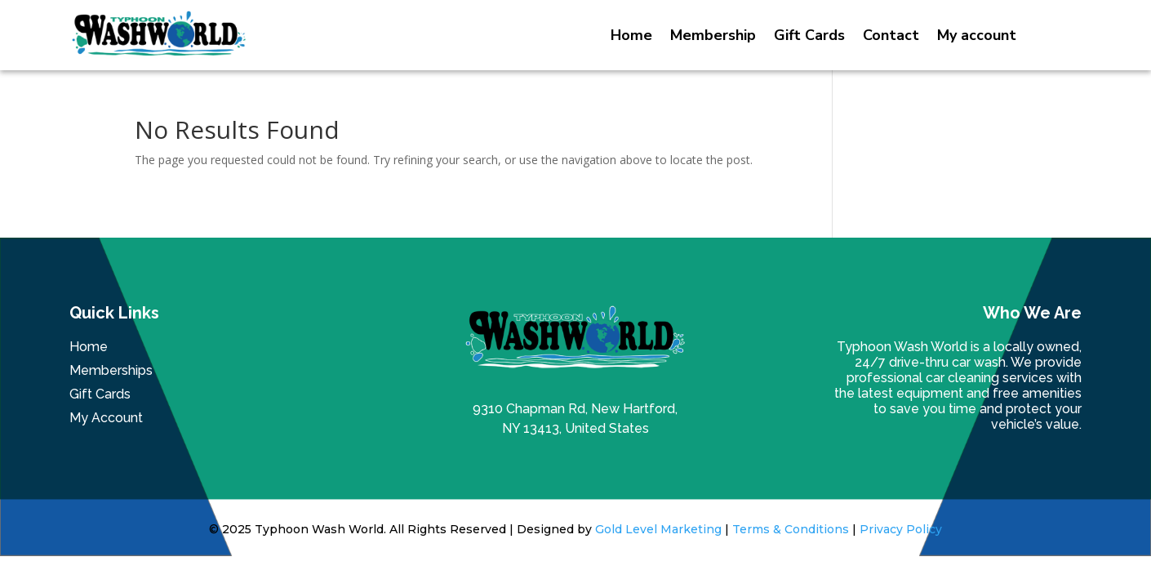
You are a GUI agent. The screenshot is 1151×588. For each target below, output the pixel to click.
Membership (713, 35)
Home (631, 35)
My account (976, 35)
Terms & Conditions (790, 529)
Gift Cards (809, 35)
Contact (891, 35)
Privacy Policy (901, 529)
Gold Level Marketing (658, 529)
